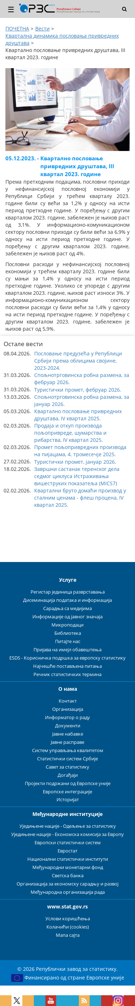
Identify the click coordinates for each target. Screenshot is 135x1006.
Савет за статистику (67, 767)
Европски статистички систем (68, 843)
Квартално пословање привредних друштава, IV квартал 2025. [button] (78, 415)
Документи (67, 726)
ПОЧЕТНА (17, 28)
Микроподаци (67, 625)
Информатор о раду (67, 717)
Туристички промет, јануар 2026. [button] (75, 461)
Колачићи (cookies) (67, 927)
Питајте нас (67, 641)
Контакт (68, 701)
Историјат (68, 800)
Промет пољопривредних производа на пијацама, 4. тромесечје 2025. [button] (80, 451)
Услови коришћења (67, 919)
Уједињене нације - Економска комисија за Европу (67, 834)
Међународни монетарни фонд (67, 867)
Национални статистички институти (67, 859)
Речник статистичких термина (67, 674)
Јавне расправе (67, 742)
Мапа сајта (68, 935)
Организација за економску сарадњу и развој (67, 884)
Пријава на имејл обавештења (67, 650)
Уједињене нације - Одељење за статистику (67, 826)
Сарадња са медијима (67, 608)
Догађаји (68, 775)
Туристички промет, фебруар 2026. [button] (77, 389)
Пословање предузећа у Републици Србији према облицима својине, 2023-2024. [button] (78, 360)
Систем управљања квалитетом (67, 750)
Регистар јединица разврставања (68, 592)
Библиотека (67, 633)
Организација (67, 709)
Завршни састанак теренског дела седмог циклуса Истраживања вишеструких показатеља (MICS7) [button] (77, 476)
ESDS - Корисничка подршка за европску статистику (67, 658)
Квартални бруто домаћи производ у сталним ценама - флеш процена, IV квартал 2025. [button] (80, 497)
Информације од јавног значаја (67, 617)
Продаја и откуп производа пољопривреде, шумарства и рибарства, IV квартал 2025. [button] (70, 432)
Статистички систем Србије (67, 759)
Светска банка (68, 876)
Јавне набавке (67, 734)
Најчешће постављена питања (67, 666)
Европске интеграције (67, 792)
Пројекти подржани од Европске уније (68, 783)
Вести (42, 28)
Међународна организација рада (68, 892)
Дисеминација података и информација (67, 600)
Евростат (67, 851)
